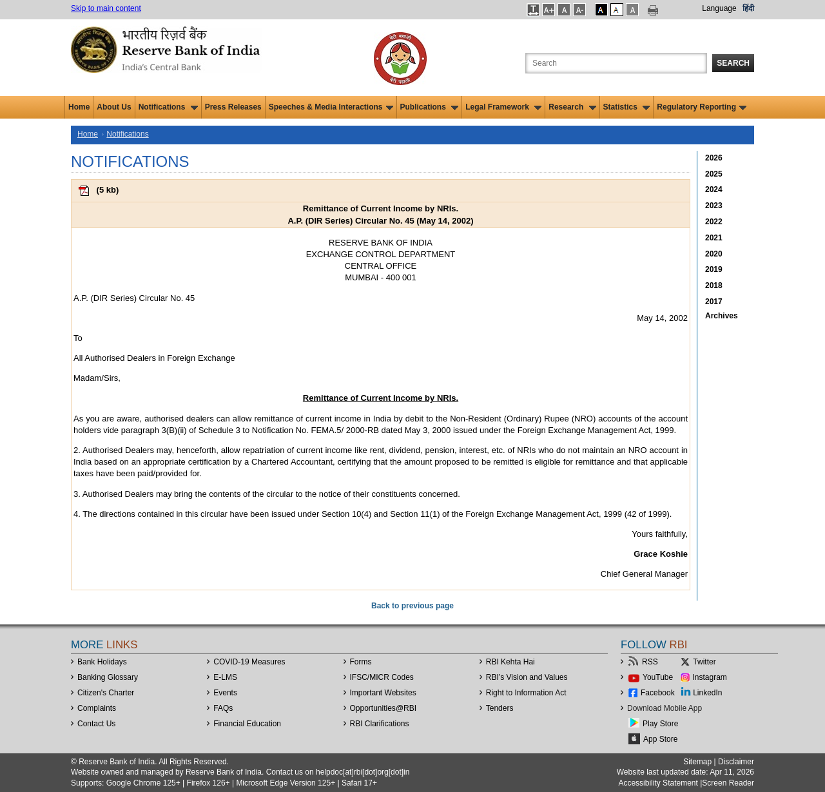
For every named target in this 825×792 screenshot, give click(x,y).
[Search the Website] (616, 63)
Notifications (168, 106)
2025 (714, 174)
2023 (714, 205)
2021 (714, 237)
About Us (114, 106)
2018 (714, 285)
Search (733, 63)
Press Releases (233, 106)
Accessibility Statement (657, 782)
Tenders (500, 708)
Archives (721, 315)
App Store (660, 739)
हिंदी (748, 8)
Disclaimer (736, 761)
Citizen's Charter (105, 692)
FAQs (223, 708)
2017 (714, 301)
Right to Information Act (526, 692)
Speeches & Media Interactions (331, 106)
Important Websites (383, 692)
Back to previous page (412, 605)
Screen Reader (728, 782)
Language (719, 8)
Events (225, 692)
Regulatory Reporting (701, 106)
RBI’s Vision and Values (527, 677)
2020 (714, 253)
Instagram (710, 677)
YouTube (658, 677)
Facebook (658, 692)
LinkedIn (707, 692)
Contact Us (96, 723)
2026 (714, 157)
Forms (361, 661)
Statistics (626, 106)
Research (572, 106)
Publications (429, 106)
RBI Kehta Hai (510, 661)
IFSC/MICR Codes (382, 677)
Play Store (660, 723)
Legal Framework (503, 106)
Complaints (96, 708)
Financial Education (247, 723)
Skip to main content (106, 8)
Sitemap (697, 761)
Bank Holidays (102, 661)
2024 (714, 189)
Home (79, 106)
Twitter (704, 661)
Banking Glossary (107, 677)
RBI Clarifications (379, 723)
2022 (714, 221)
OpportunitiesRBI (383, 708)
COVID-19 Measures (249, 661)
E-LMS (225, 677)
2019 (714, 269)
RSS (650, 661)
